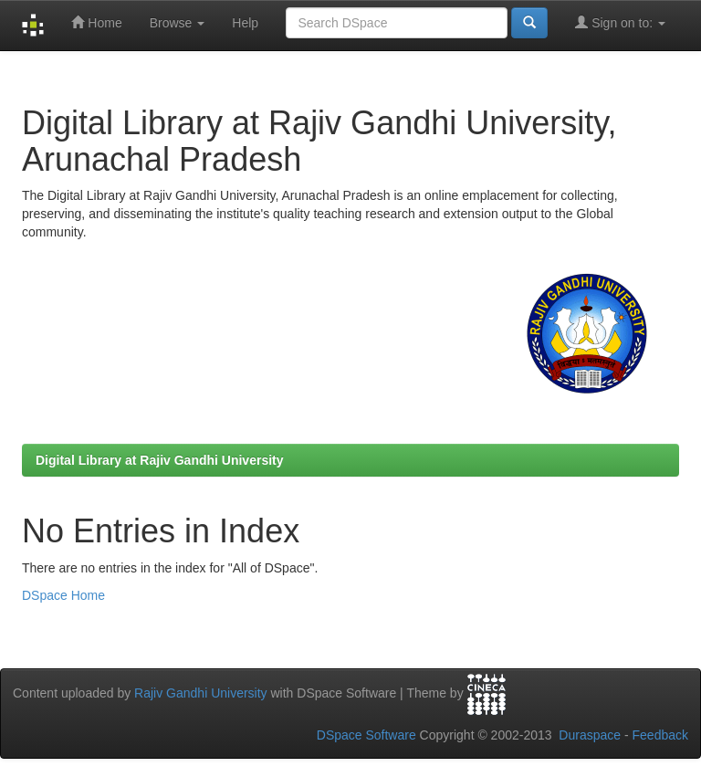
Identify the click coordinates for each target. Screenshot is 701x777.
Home (96, 22)
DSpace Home (63, 595)
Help (245, 23)
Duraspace (590, 735)
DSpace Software (366, 735)
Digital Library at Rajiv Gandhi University (160, 460)
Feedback (660, 735)
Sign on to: (620, 22)
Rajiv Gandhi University (200, 693)
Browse (177, 23)
